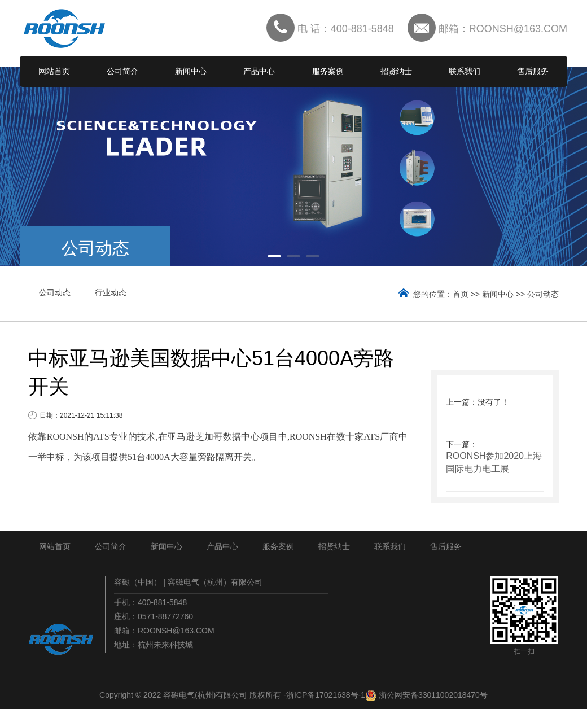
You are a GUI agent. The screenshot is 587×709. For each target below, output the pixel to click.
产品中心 (259, 71)
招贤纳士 (396, 71)
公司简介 (122, 71)
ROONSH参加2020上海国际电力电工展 (494, 462)
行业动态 (110, 292)
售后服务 (533, 71)
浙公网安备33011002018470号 (433, 694)
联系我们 (464, 71)
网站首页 (54, 71)
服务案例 (328, 71)
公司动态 (55, 292)
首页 (460, 294)
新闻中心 (191, 71)
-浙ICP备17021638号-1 (324, 694)
